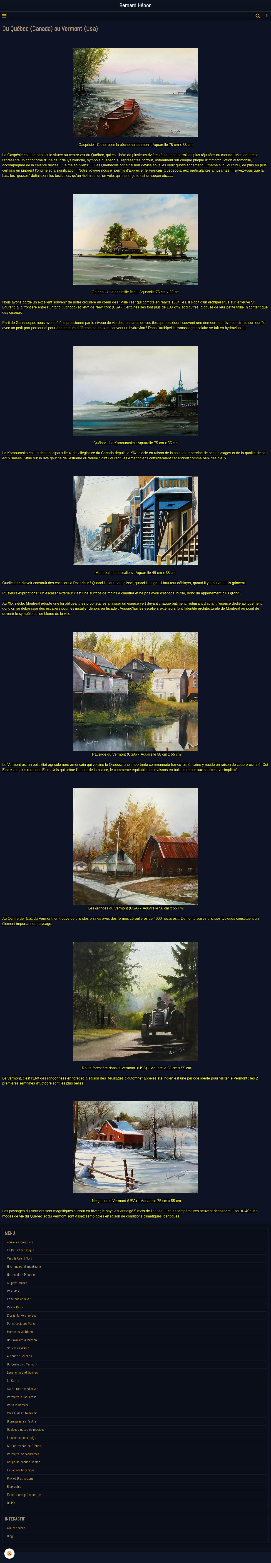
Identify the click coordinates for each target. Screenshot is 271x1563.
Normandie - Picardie (21, 1274)
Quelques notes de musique (26, 1429)
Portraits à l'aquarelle (21, 1397)
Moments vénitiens (20, 1331)
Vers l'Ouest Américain (22, 1413)
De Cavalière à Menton (22, 1340)
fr (267, 15)
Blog (10, 1536)
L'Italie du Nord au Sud (22, 1315)
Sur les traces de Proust (24, 1445)
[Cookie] (10, 1553)
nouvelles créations (20, 1242)
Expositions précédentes (24, 1494)
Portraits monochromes (23, 1454)
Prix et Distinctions (20, 1478)
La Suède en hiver (19, 1299)
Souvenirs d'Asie (18, 1348)
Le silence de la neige (21, 1437)
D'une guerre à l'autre (21, 1421)
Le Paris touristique (20, 1250)
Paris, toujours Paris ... (22, 1323)
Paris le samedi (17, 1405)
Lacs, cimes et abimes (22, 1372)
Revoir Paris (15, 1307)
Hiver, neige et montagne (24, 1266)
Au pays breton (17, 1282)
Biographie (14, 1486)
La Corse (13, 1380)
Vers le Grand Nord (19, 1258)
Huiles (11, 1502)
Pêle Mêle (13, 1291)
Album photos (16, 1527)
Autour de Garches (19, 1356)
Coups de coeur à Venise (23, 1462)
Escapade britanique (21, 1470)
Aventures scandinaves (22, 1388)
